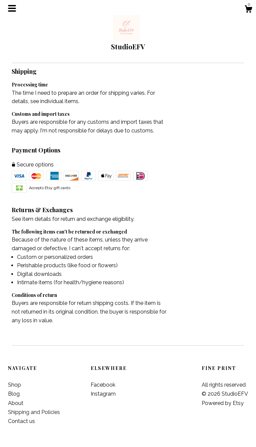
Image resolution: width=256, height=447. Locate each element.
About (15, 403)
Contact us (21, 421)
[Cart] (248, 10)
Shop (14, 385)
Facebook (103, 385)
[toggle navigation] (12, 8)
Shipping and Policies (34, 412)
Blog (14, 394)
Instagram (103, 394)
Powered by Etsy (223, 403)
